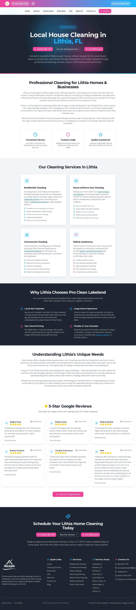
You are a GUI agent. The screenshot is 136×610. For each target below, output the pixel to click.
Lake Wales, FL (98, 577)
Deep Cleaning (75, 571)
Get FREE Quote (94, 49)
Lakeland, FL (97, 564)
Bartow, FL (96, 571)
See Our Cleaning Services (69, 49)
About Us (79, 11)
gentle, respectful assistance (91, 251)
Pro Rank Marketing (63, 603)
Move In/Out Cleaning (78, 577)
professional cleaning (32, 251)
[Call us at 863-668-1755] (20, 3)
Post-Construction (77, 584)
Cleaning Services (54, 567)
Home (27, 11)
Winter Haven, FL (99, 581)
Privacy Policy (6, 603)
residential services (31, 199)
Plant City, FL (97, 574)
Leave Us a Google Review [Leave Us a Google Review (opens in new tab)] (68, 494)
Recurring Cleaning (77, 574)
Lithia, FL (95, 588)
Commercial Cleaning (78, 567)
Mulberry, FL (97, 567)
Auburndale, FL (98, 584)
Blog (49, 584)
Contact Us (90, 11)
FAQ (70, 11)
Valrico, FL (96, 591)
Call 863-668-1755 (43, 49)
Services (36, 11)
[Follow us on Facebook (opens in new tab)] (33, 3)
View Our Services (68, 535)
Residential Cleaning (78, 564)
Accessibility (18, 603)
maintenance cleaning (39, 202)
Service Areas (48, 11)
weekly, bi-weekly (102, 335)
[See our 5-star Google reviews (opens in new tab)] (7, 3)
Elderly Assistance (77, 581)
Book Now (61, 11)
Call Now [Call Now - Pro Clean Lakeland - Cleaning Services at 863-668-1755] (105, 11)
